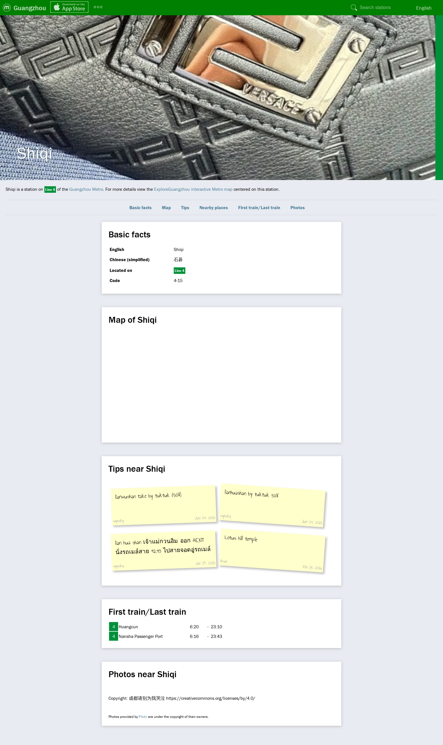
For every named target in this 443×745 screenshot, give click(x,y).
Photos (297, 207)
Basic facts (140, 207)
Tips (185, 207)
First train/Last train (259, 207)
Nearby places (213, 207)
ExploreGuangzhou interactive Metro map (193, 189)
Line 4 (50, 189)
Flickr (143, 716)
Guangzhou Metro (86, 189)
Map (166, 207)
